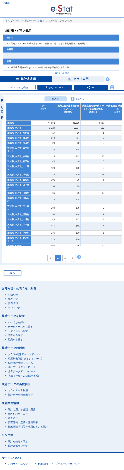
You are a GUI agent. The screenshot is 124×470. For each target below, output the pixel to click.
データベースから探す (20, 326)
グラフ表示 (78, 78)
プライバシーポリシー (67, 463)
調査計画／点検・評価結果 (23, 422)
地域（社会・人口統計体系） (24, 375)
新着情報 (13, 303)
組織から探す (15, 339)
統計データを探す (35, 20)
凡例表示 (77, 99)
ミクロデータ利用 (18, 390)
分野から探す (15, 335)
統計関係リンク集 (18, 445)
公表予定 (13, 299)
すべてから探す (16, 322)
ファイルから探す (18, 331)
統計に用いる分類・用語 (21, 409)
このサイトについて (19, 463)
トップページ (12, 20)
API (91, 87)
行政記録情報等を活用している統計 (28, 426)
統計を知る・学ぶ (18, 441)
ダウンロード (55, 87)
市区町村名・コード (19, 413)
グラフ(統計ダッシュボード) (23, 354)
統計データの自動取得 (20, 394)
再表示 (55, 99)
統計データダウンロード (21, 367)
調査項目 (13, 418)
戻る (12, 273)
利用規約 (43, 463)
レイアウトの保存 (18, 87)
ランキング (14, 307)
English (6, 3)
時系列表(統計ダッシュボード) (25, 358)
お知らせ (13, 294)
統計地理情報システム (20, 363)
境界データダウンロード (21, 371)
